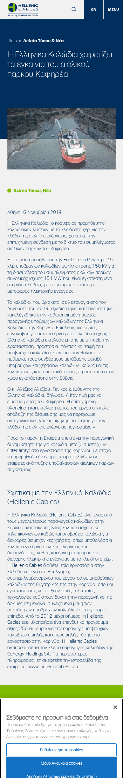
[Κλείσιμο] (115, 709)
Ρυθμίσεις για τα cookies (61, 752)
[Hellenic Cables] (22, 10)
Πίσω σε (35, 40)
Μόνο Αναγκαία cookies (62, 765)
